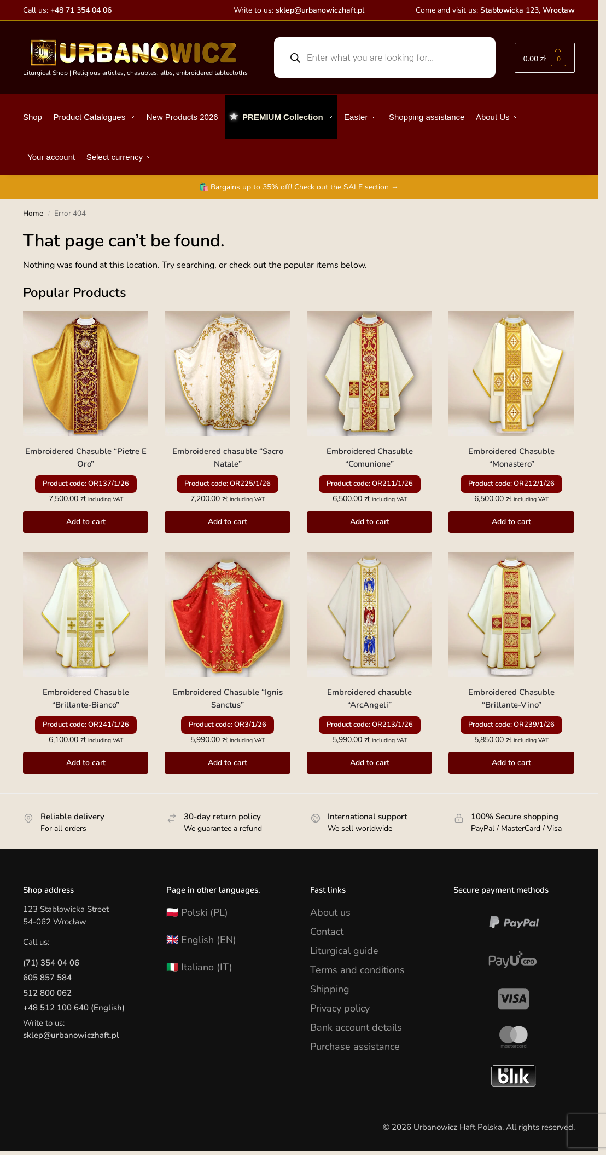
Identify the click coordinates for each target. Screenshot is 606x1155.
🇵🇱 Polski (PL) (197, 912)
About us (330, 912)
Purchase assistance (355, 1046)
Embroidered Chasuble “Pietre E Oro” (86, 457)
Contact (326, 931)
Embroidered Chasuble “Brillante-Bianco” (86, 698)
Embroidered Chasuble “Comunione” (370, 457)
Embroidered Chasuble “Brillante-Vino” (511, 698)
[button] (545, 58)
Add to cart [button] (86, 521)
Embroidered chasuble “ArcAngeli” (369, 698)
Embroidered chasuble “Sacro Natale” (227, 457)
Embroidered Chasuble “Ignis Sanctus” (228, 698)
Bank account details (356, 1027)
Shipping (329, 989)
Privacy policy (340, 1008)
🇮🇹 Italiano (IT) (199, 967)
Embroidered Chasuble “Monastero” (511, 457)
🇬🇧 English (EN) (201, 939)
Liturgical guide (344, 950)
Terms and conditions (357, 969)
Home (33, 213)
